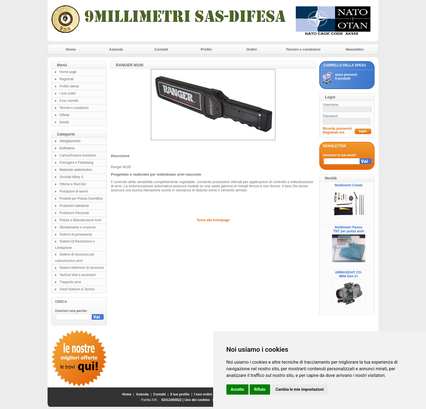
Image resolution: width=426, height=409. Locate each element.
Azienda (116, 49)
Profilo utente (69, 86)
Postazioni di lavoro (73, 191)
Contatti (161, 49)
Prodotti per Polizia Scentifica (81, 198)
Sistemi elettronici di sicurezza (81, 268)
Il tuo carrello (69, 101)
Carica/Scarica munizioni (77, 155)
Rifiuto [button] (260, 389)
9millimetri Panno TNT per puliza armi (348, 229)
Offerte (64, 115)
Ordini (251, 49)
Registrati (66, 79)
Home (71, 49)
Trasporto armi (70, 282)
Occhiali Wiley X (71, 177)
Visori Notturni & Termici (77, 289)
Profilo (206, 49)
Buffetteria (66, 148)
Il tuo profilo (179, 394)
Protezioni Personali (74, 213)
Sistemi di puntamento (75, 234)
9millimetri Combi (349, 185)
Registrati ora (333, 132)
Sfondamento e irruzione (77, 227)
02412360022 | (172, 400)
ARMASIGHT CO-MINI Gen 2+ (348, 274)
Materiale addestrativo (75, 170)
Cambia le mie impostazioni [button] (300, 389)
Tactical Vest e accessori (77, 275)
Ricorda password (337, 129)
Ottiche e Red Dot (72, 184)
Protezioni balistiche (74, 206)
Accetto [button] (237, 389)
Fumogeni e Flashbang (76, 163)
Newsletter (355, 49)
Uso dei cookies (197, 400)
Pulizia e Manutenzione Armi (80, 220)
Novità (64, 122)
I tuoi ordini (67, 93)
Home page (68, 72)
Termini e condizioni (303, 49)
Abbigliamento (69, 141)
